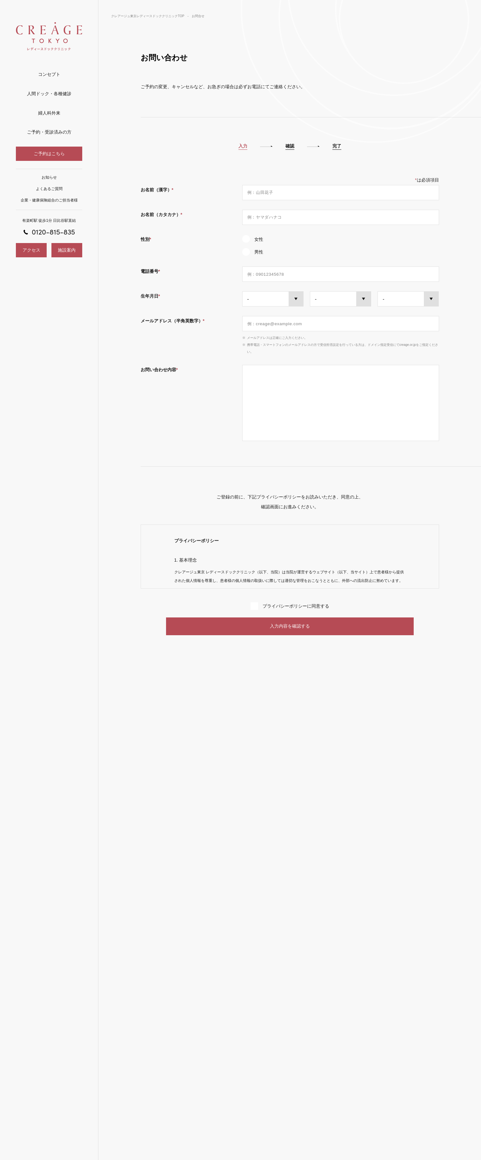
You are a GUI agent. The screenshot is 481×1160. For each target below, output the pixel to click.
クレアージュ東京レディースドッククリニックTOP (147, 16)
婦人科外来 (49, 112)
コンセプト (49, 74)
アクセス (31, 250)
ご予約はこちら (49, 153)
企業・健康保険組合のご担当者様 (49, 200)
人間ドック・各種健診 (49, 93)
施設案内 (67, 250)
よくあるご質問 (49, 189)
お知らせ (49, 177)
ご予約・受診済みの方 (49, 132)
